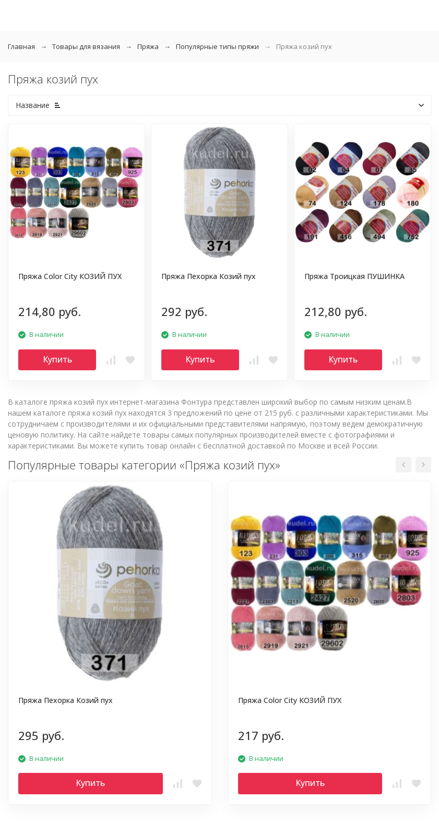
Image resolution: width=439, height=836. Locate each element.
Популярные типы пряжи (217, 46)
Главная (21, 46)
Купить (57, 359)
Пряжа (148, 46)
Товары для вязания (86, 46)
